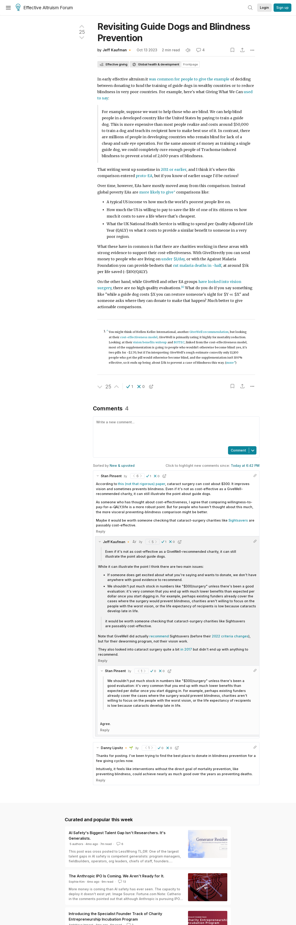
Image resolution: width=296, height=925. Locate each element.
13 (121, 881)
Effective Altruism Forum (44, 7)
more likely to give (156, 192)
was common (161, 79)
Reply (100, 531)
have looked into (213, 282)
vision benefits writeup (150, 342)
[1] (182, 287)
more (230, 362)
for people (183, 79)
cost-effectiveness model (138, 337)
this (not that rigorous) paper (141, 484)
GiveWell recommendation (208, 332)
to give (200, 79)
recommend (159, 636)
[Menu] (8, 7)
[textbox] (175, 431)
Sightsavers (238, 520)
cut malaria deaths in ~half (197, 265)
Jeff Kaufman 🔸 (117, 50)
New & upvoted (122, 465)
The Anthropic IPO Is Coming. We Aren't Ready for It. (116, 876)
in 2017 (186, 649)
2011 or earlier (173, 169)
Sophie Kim (77, 881)
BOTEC (179, 342)
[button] (129, 386)
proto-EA (144, 176)
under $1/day (173, 259)
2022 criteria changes (230, 636)
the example (218, 79)
